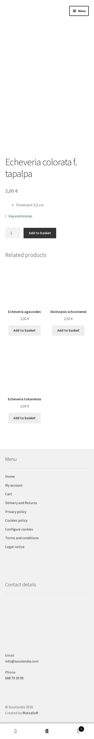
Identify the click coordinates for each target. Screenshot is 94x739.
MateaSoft (30, 713)
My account (14, 485)
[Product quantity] (13, 233)
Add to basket (40, 233)
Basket (73, 728)
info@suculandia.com (22, 661)
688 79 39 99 (14, 678)
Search (47, 731)
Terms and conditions (22, 538)
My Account (15, 731)
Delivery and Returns (21, 502)
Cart (8, 494)
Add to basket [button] (24, 330)
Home (10, 476)
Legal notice (14, 546)
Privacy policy (15, 511)
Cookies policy (16, 520)
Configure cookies (19, 529)
